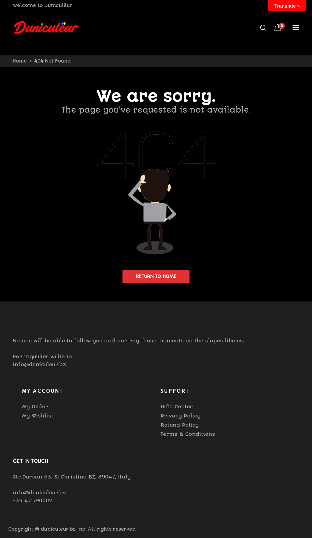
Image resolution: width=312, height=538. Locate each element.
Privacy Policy (180, 416)
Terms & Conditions (188, 434)
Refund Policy (180, 425)
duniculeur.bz (58, 529)
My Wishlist (37, 416)
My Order (35, 407)
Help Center (177, 407)
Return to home (156, 276)
